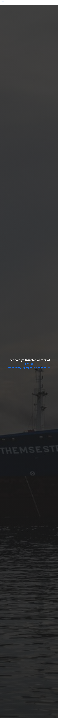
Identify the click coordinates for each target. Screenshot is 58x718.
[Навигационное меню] (3, 2)
